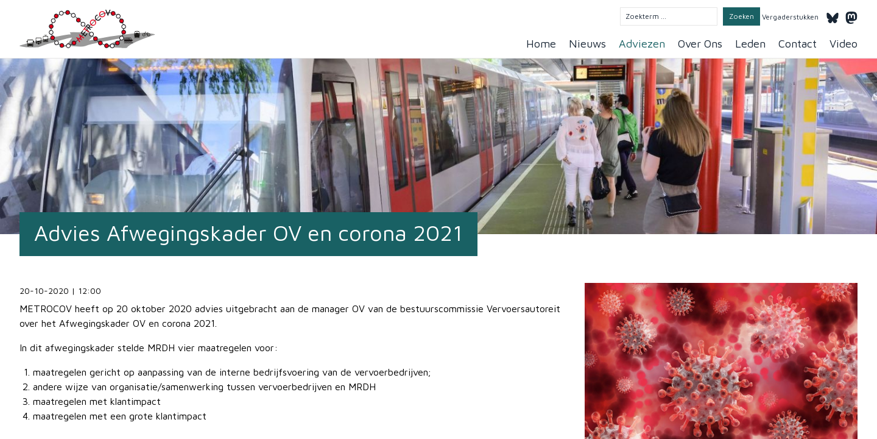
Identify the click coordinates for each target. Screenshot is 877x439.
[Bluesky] (832, 16)
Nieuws (587, 43)
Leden (750, 43)
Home (541, 43)
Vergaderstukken (790, 16)
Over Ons (700, 43)
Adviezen (642, 43)
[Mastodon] (851, 16)
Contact (797, 43)
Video (843, 43)
